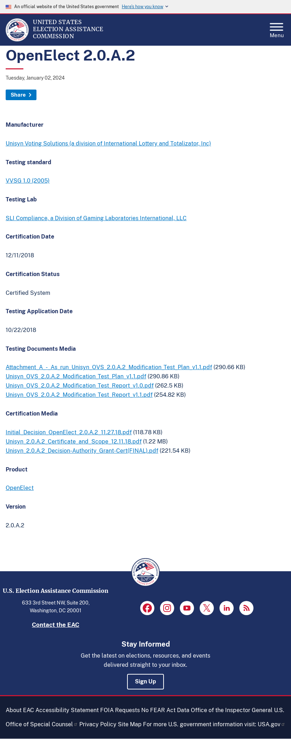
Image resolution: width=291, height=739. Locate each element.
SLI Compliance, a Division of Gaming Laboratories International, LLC (96, 218)
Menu (277, 28)
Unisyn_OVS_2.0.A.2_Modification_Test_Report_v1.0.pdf (80, 385)
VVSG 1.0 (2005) (28, 180)
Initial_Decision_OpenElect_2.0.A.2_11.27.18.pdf (69, 432)
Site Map (130, 724)
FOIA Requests (120, 710)
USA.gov (271, 724)
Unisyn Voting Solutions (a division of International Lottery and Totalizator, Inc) (108, 143)
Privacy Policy (97, 724)
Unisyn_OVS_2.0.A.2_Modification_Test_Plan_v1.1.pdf (76, 376)
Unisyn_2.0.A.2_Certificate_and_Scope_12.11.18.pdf (74, 441)
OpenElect (20, 488)
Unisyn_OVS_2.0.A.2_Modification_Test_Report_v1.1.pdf (79, 394)
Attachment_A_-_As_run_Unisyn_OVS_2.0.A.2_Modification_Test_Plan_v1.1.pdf (109, 367)
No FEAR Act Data (165, 710)
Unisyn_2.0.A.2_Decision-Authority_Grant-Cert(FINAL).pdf (82, 450)
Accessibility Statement (67, 710)
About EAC (20, 710)
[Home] (17, 39)
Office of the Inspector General (232, 710)
